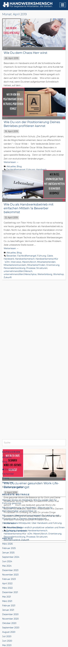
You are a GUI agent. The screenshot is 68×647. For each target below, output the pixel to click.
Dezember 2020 (10, 500)
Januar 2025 (8, 439)
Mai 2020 (6, 531)
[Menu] (62, 4)
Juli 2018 (6, 619)
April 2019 (7, 580)
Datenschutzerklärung (29, 641)
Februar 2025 (9, 434)
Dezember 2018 (10, 597)
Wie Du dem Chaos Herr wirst (25, 53)
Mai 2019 (6, 575)
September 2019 (10, 558)
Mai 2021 (6, 483)
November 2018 (10, 602)
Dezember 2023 (10, 456)
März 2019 (7, 584)
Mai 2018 (6, 628)
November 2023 (10, 461)
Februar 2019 (8, 588)
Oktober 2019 (9, 553)
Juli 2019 (6, 566)
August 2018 (8, 615)
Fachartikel (8, 360)
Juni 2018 (7, 624)
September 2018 (10, 611)
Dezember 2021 (10, 478)
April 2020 (7, 536)
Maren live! (7, 369)
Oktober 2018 (9, 606)
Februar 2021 (8, 491)
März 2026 (7, 430)
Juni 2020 (7, 527)
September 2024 (10, 443)
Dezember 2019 (10, 544)
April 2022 (7, 469)
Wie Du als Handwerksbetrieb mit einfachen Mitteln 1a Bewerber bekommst (28, 202)
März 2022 (7, 474)
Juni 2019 (7, 571)
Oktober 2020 (9, 509)
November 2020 (10, 505)
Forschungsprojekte (12, 373)
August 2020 (8, 518)
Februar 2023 (9, 465)
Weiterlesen (11, 159)
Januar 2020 (8, 540)
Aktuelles (11, 163)
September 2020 (10, 513)
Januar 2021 (8, 496)
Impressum (9, 641)
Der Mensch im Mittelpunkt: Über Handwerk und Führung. (32, 409)
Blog (19, 163)
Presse (5, 364)
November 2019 (10, 549)
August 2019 (8, 562)
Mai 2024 (6, 452)
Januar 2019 (8, 593)
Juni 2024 (7, 447)
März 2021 (7, 487)
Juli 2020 (6, 522)
